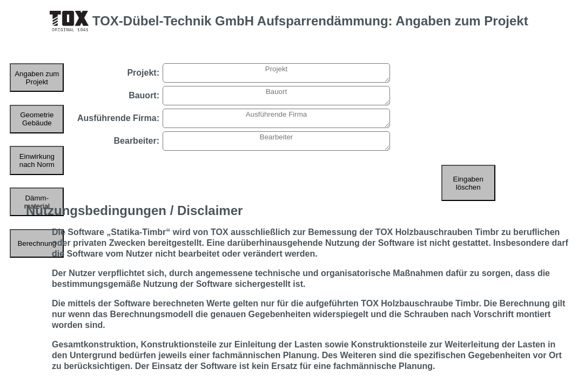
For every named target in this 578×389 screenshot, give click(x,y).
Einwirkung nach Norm (37, 160)
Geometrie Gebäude (36, 119)
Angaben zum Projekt (37, 78)
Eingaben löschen (468, 183)
